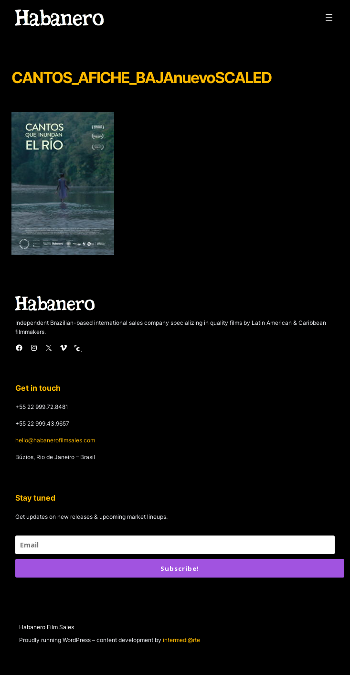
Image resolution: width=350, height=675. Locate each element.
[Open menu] (329, 17)
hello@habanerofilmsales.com (55, 440)
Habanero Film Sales (46, 627)
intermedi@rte (181, 639)
